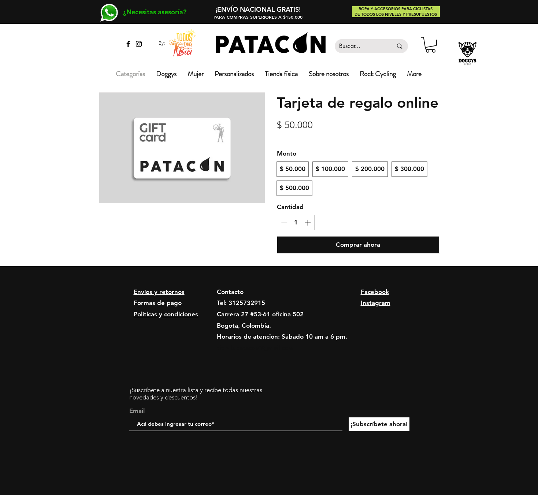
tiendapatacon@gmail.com (255, 347)
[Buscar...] (360, 46)
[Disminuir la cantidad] (284, 222)
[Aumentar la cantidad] (307, 222)
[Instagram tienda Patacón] (139, 44)
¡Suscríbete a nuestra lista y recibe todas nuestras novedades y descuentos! (195, 393)
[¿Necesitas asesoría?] (155, 11)
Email (137, 411)
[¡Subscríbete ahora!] (379, 424)
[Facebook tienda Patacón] (128, 44)
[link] (430, 45)
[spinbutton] (296, 222)
